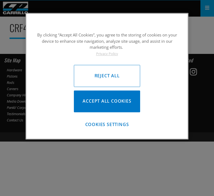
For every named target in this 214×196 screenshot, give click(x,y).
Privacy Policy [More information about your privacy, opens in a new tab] (107, 53)
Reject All (107, 76)
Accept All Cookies (107, 101)
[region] (107, 76)
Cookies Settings (107, 125)
